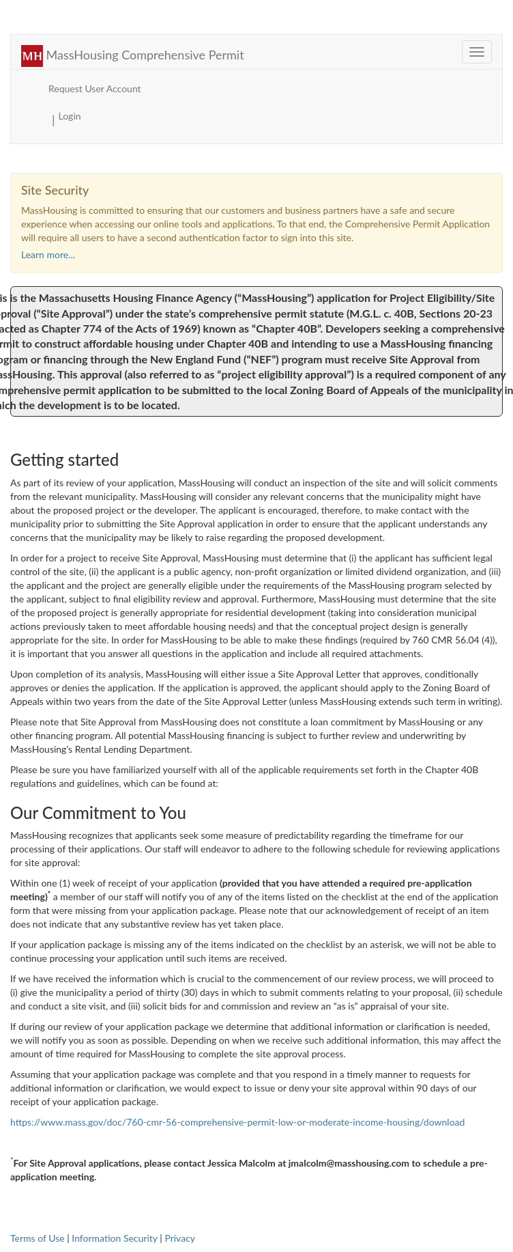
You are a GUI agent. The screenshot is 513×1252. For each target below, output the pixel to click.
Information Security (114, 1238)
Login (70, 116)
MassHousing (132, 54)
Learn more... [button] (48, 254)
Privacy (179, 1238)
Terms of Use (37, 1238)
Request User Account (94, 88)
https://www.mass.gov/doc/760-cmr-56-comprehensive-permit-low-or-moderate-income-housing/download (237, 1122)
